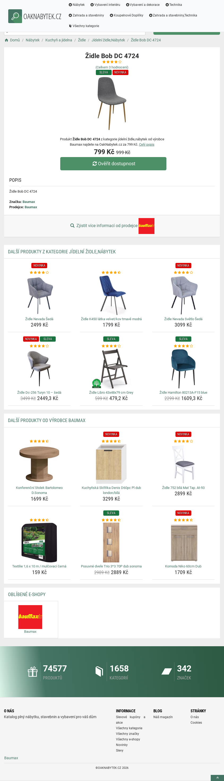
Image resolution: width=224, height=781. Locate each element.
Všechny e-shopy (128, 739)
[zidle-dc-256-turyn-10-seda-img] (39, 369)
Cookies (196, 722)
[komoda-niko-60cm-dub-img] (183, 542)
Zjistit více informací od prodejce (112, 226)
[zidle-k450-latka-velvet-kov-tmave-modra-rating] (111, 272)
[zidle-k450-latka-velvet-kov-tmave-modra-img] (111, 295)
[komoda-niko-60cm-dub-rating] (183, 520)
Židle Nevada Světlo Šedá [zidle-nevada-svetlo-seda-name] (183, 319)
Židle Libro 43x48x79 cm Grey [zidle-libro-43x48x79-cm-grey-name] (111, 392)
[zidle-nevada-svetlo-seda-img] (183, 295)
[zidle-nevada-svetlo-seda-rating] (183, 272)
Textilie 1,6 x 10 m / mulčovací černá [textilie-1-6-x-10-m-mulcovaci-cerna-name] (39, 566)
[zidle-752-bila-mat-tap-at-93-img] (183, 464)
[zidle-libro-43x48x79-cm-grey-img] (111, 369)
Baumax (29, 202)
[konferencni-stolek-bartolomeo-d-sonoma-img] (39, 464)
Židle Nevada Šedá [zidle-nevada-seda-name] (39, 319)
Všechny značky (127, 734)
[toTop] (217, 778)
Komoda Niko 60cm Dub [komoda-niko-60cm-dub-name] (183, 566)
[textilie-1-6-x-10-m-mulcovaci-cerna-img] (39, 542)
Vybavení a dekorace (143, 5)
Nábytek (76, 5)
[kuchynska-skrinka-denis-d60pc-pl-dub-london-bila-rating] (111, 441)
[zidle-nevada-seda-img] (39, 295)
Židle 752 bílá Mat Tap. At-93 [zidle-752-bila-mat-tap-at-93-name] (183, 488)
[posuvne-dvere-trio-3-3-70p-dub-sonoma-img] (111, 542)
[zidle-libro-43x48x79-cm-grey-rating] (111, 346)
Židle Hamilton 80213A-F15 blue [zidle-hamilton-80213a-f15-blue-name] (183, 392)
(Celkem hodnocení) (112, 67)
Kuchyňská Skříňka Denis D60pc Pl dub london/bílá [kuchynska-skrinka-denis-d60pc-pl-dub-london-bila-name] (111, 490)
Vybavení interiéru (105, 5)
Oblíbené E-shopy (26, 594)
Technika (173, 5)
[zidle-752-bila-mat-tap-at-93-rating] (183, 441)
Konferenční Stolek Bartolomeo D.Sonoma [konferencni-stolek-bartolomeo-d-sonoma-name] (39, 490)
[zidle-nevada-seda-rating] (39, 272)
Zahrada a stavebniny (86, 15)
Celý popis (146, 144)
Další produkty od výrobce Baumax (46, 420)
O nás (195, 717)
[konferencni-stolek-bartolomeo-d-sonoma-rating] (39, 441)
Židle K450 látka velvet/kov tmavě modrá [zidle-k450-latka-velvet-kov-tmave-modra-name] (111, 319)
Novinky (122, 745)
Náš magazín (163, 717)
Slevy (119, 750)
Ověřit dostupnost (113, 163)
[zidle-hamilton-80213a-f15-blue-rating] (183, 346)
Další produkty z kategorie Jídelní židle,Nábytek (62, 251)
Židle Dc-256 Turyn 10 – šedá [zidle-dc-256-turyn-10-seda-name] (39, 392)
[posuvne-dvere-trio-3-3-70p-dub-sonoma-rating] (111, 520)
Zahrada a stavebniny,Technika (173, 15)
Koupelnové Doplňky (126, 15)
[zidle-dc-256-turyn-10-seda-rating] (39, 346)
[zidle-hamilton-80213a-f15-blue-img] (183, 369)
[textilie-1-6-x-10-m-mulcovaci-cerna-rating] (39, 520)
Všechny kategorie (83, 26)
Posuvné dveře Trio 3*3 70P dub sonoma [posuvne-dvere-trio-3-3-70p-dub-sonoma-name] (111, 566)
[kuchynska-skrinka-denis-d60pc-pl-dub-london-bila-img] (111, 464)
